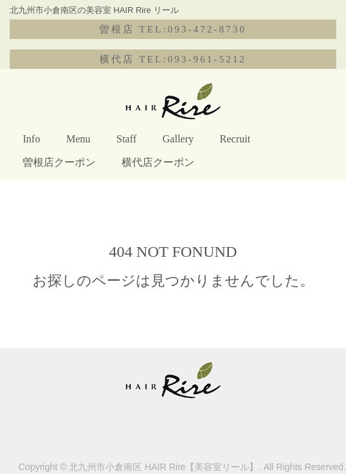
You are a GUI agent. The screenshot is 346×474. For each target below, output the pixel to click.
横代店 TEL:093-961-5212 (173, 59)
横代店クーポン (158, 162)
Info (31, 138)
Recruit (235, 138)
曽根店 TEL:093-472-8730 (173, 29)
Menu (78, 138)
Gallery (178, 138)
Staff (126, 138)
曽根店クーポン (59, 162)
